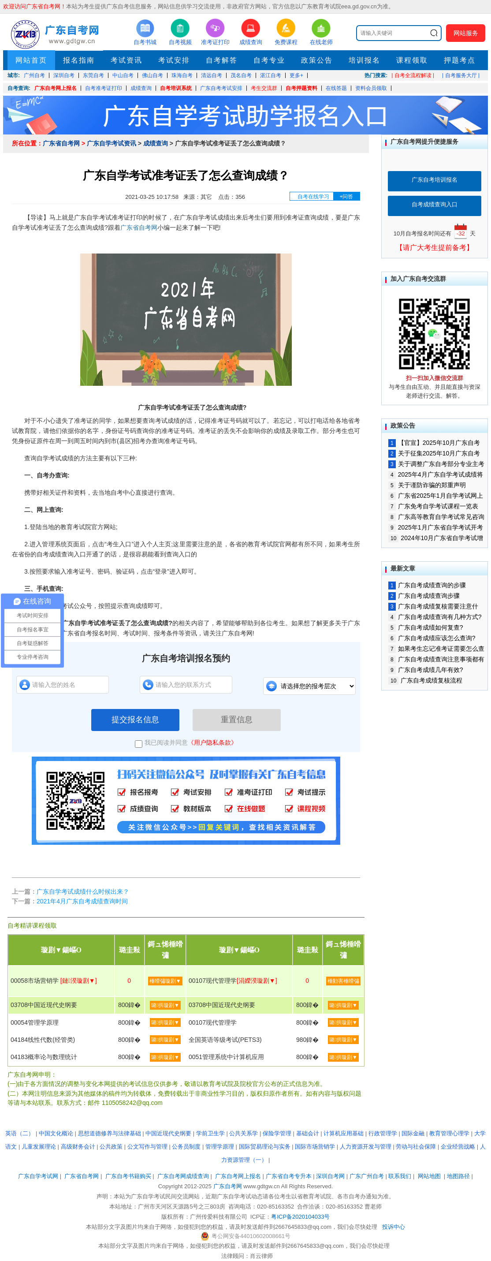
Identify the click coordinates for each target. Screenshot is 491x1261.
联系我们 (399, 1176)
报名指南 (79, 60)
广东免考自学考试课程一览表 (433, 506)
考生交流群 (264, 88)
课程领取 (412, 60)
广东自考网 (227, 1186)
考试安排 (174, 60)
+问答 (346, 197)
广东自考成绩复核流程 (425, 680)
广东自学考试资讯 (111, 143)
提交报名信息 (135, 719)
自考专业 (269, 60)
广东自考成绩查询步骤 (424, 595)
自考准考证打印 (103, 88)
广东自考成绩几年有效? (425, 669)
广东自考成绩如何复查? (425, 627)
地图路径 (459, 1176)
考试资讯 (126, 60)
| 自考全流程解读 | (412, 75)
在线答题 (336, 88)
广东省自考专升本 (289, 1176)
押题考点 (460, 60)
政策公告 (317, 60)
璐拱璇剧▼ (165, 1005)
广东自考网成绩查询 (183, 1176)
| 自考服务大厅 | (461, 75)
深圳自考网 (330, 1176)
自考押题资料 (301, 88)
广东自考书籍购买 (128, 1176)
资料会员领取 (371, 88)
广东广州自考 (367, 1176)
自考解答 (222, 60)
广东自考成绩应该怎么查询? (431, 638)
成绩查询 (141, 88)
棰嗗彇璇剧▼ (165, 981)
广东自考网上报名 (55, 88)
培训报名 (364, 60)
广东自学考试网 (38, 1176)
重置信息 (237, 719)
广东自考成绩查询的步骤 (427, 585)
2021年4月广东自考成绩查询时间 (82, 901)
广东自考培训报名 (435, 179)
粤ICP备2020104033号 (300, 1216)
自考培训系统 (176, 88)
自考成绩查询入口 (435, 204)
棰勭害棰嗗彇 (343, 981)
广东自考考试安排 (221, 88)
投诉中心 (393, 1227)
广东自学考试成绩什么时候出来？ (83, 891)
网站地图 (429, 1176)
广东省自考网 (61, 143)
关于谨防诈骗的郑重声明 (427, 485)
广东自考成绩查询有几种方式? (434, 616)
